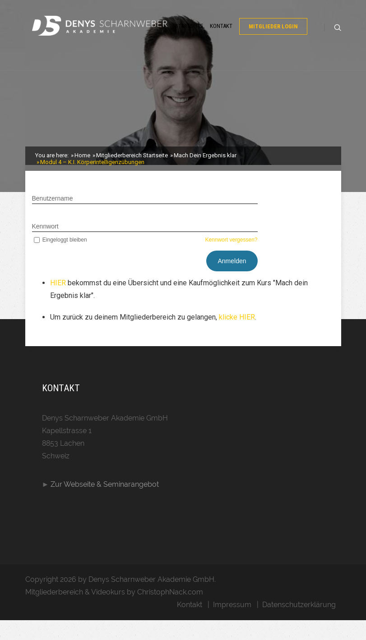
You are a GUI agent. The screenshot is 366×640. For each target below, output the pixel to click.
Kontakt (221, 37)
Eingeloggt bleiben (59, 259)
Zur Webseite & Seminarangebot (105, 504)
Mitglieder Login (273, 37)
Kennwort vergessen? (231, 259)
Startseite (189, 37)
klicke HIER (237, 337)
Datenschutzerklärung (299, 624)
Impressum (232, 624)
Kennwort (45, 246)
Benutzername (52, 218)
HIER (59, 302)
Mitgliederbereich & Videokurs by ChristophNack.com (114, 612)
